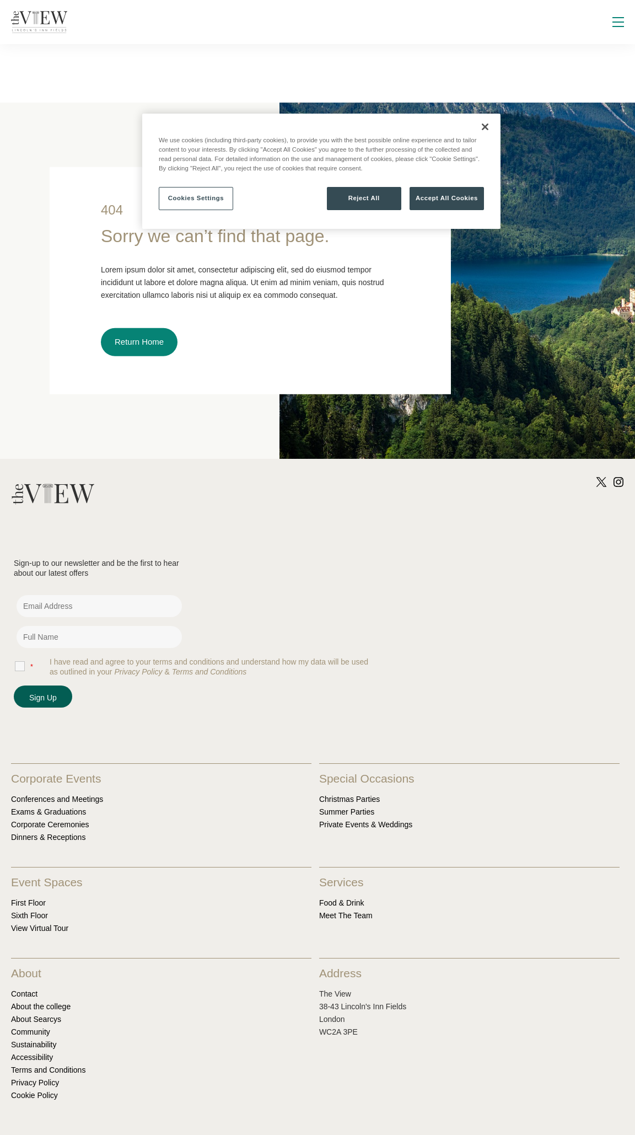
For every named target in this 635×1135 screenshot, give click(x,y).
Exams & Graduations (48, 811)
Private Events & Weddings (365, 824)
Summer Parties (346, 811)
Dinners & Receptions (48, 837)
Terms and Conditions (48, 1070)
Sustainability (34, 1044)
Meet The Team (346, 915)
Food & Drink (341, 902)
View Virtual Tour (39, 928)
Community (30, 1031)
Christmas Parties (349, 799)
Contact (24, 993)
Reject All (364, 198)
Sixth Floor (29, 915)
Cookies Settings (196, 198)
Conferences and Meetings (57, 799)
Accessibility (32, 1057)
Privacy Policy (35, 1082)
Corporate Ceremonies (50, 824)
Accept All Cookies (447, 198)
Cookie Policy (34, 1095)
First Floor (28, 902)
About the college (41, 1006)
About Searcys (36, 1019)
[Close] (485, 127)
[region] (321, 171)
